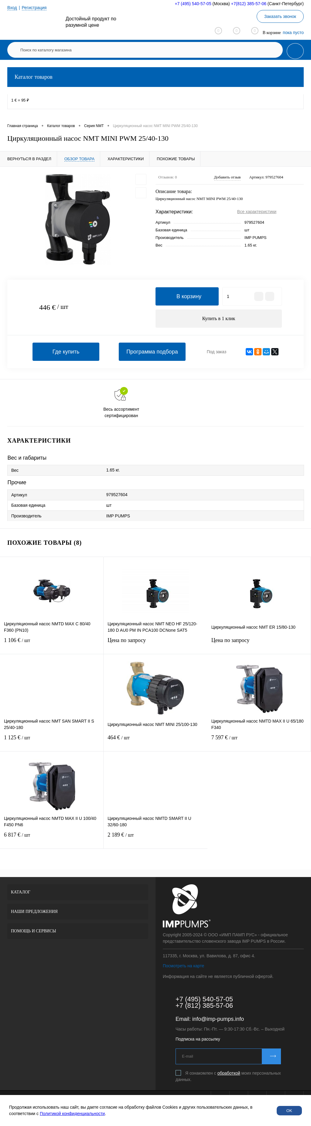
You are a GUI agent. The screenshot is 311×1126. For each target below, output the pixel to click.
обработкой (228, 1073)
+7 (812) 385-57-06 (204, 1005)
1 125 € (51, 741)
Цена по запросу (155, 644)
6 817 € (51, 838)
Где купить (66, 352)
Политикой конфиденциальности (72, 1113)
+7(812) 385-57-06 (248, 3)
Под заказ (216, 351)
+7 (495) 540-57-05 (193, 3)
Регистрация (34, 7)
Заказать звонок (280, 16)
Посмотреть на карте (183, 965)
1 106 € (51, 644)
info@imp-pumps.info (218, 1019)
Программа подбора (152, 352)
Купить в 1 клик (218, 318)
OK (289, 1110)
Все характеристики (256, 211)
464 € (155, 741)
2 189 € (155, 838)
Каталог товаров (155, 77)
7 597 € (259, 741)
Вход (12, 7)
